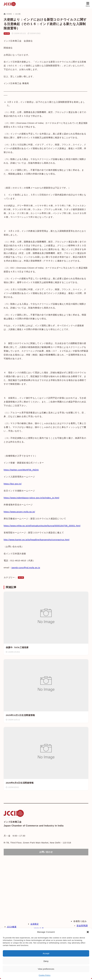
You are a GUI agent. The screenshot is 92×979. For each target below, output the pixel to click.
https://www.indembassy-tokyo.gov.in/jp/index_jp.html (31, 497)
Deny (45, 961)
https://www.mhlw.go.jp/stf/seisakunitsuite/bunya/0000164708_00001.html (42, 525)
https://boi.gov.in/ (13, 484)
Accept (46, 953)
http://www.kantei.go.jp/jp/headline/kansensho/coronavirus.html (36, 539)
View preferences (46, 969)
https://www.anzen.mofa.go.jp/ (19, 511)
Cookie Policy (44, 975)
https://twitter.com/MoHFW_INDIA (21, 470)
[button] (87, 932)
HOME (8, 14)
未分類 (18, 14)
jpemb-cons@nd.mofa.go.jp (25, 567)
